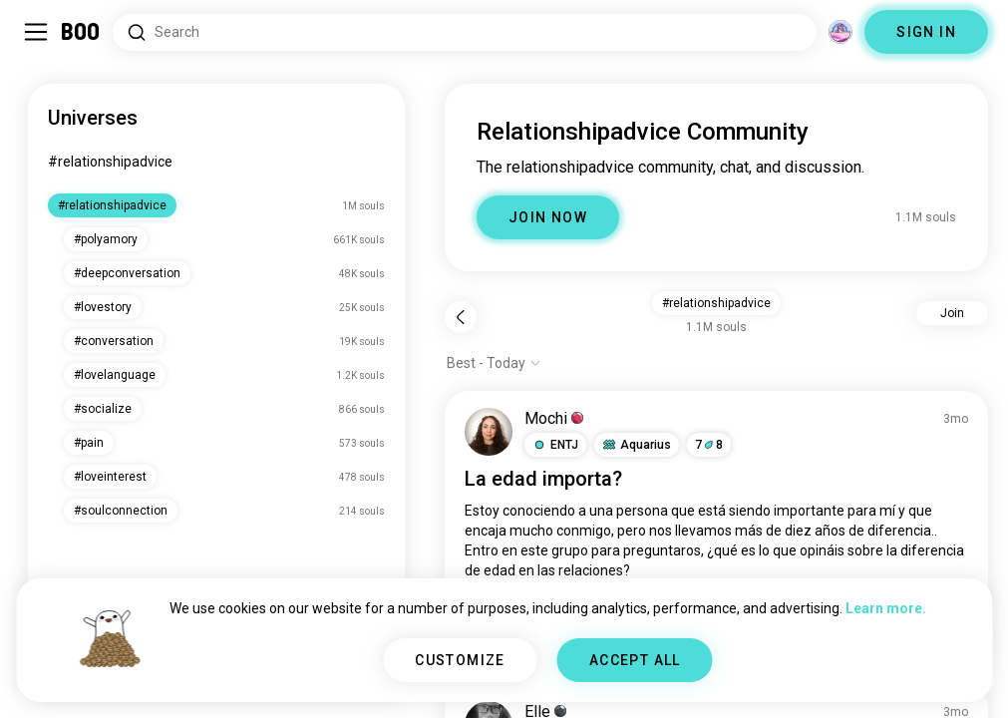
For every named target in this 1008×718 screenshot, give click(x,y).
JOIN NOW (547, 217)
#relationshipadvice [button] (716, 303)
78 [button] (709, 445)
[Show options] (494, 363)
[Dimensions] (840, 32)
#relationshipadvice (110, 162)
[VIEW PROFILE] (488, 432)
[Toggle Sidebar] (36, 32)
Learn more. (885, 608)
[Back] (461, 317)
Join (952, 313)
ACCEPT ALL (635, 660)
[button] (555, 445)
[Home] (81, 32)
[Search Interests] (465, 32)
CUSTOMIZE (460, 660)
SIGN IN (926, 32)
